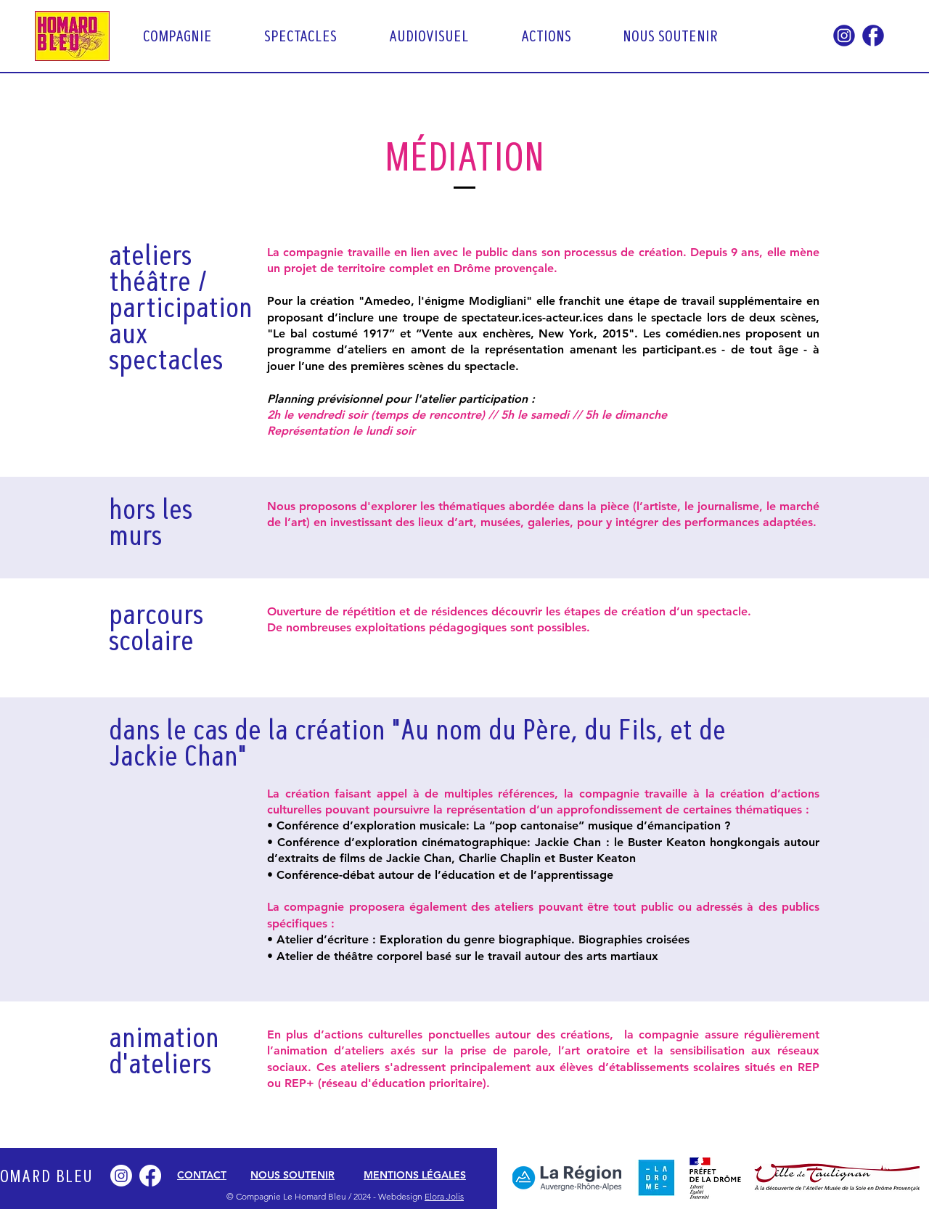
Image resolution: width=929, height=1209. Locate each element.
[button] (192, 36)
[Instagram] (121, 1176)
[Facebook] (150, 1176)
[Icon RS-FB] (873, 35)
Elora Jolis (444, 1196)
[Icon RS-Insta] (844, 35)
